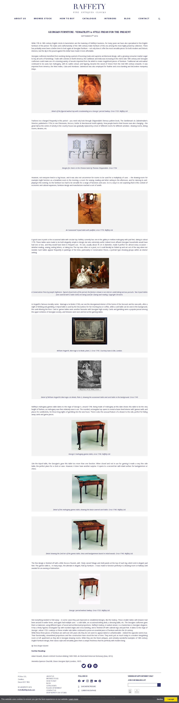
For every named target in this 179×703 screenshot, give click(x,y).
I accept (171, 699)
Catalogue (89, 19)
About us (20, 19)
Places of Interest (54, 688)
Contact (143, 19)
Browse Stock (52, 679)
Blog (127, 19)
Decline (160, 699)
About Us (50, 676)
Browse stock (43, 19)
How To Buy (51, 681)
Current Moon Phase (88, 690)
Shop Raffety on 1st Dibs (56, 693)
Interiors (110, 19)
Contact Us (51, 690)
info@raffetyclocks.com (27, 690)
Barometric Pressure (88, 686)
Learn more (73, 699)
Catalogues (51, 686)
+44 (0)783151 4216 (26, 687)
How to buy (67, 19)
